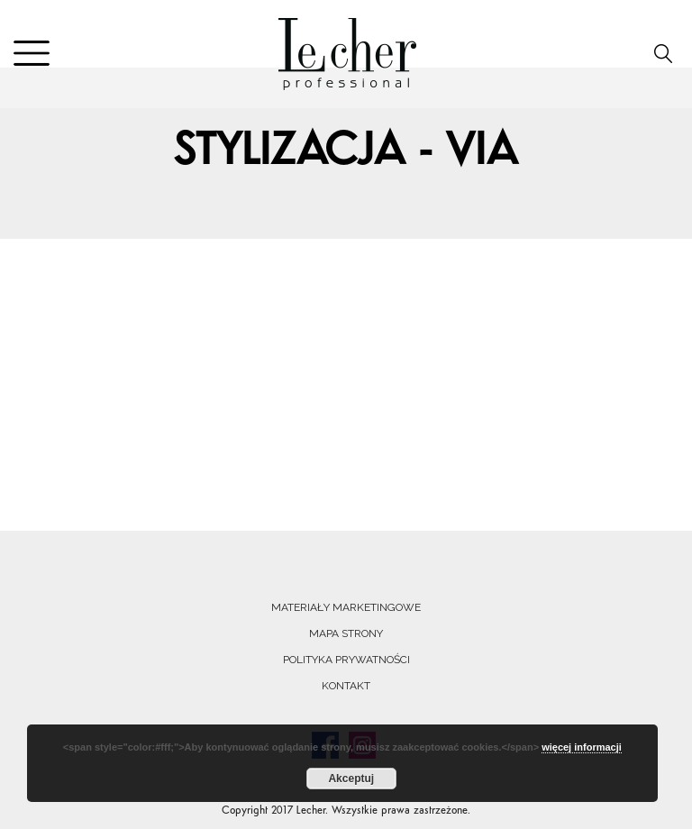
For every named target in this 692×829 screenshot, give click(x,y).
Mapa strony (346, 633)
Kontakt (346, 685)
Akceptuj (351, 778)
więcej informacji (582, 747)
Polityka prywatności (346, 659)
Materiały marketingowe (346, 607)
